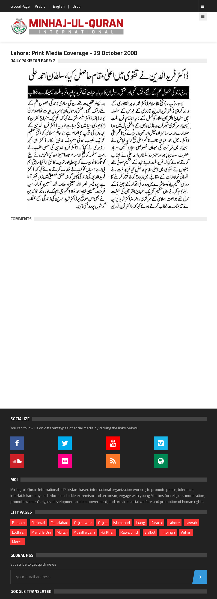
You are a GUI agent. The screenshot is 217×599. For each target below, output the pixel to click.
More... (17, 542)
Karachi (157, 522)
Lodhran (19, 532)
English (59, 6)
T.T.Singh (168, 532)
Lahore (174, 522)
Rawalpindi (129, 532)
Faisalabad (59, 522)
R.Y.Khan (108, 532)
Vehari (186, 532)
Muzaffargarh (84, 532)
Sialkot (149, 532)
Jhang (140, 522)
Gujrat (103, 522)
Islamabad (121, 522)
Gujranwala (83, 522)
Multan (62, 532)
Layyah (191, 522)
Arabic (40, 6)
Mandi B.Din (41, 532)
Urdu (77, 6)
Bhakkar (19, 522)
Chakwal (38, 522)
